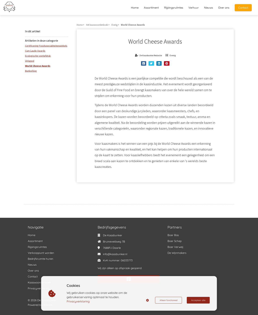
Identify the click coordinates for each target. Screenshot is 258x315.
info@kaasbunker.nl (115, 254)
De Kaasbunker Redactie (151, 55)
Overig (172, 55)
